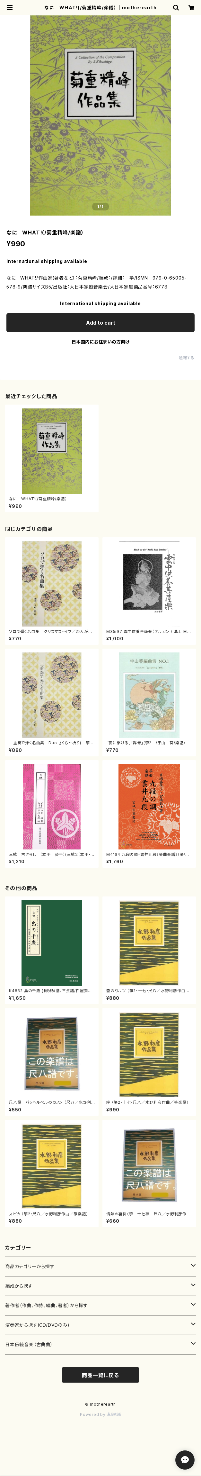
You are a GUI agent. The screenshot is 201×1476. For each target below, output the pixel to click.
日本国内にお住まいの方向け (100, 341)
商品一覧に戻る (100, 1375)
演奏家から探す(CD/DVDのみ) (37, 1325)
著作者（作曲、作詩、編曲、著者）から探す (46, 1305)
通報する (187, 357)
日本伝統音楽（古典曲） (29, 1344)
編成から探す (19, 1286)
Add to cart (100, 323)
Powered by (100, 1414)
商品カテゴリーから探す (30, 1266)
